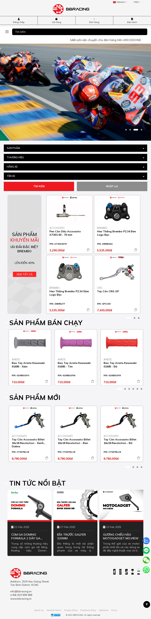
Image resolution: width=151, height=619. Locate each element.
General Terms (54, 610)
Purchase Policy (88, 610)
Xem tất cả (24, 274)
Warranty (103, 610)
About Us (39, 610)
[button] (126, 129)
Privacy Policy (71, 610)
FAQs (114, 610)
